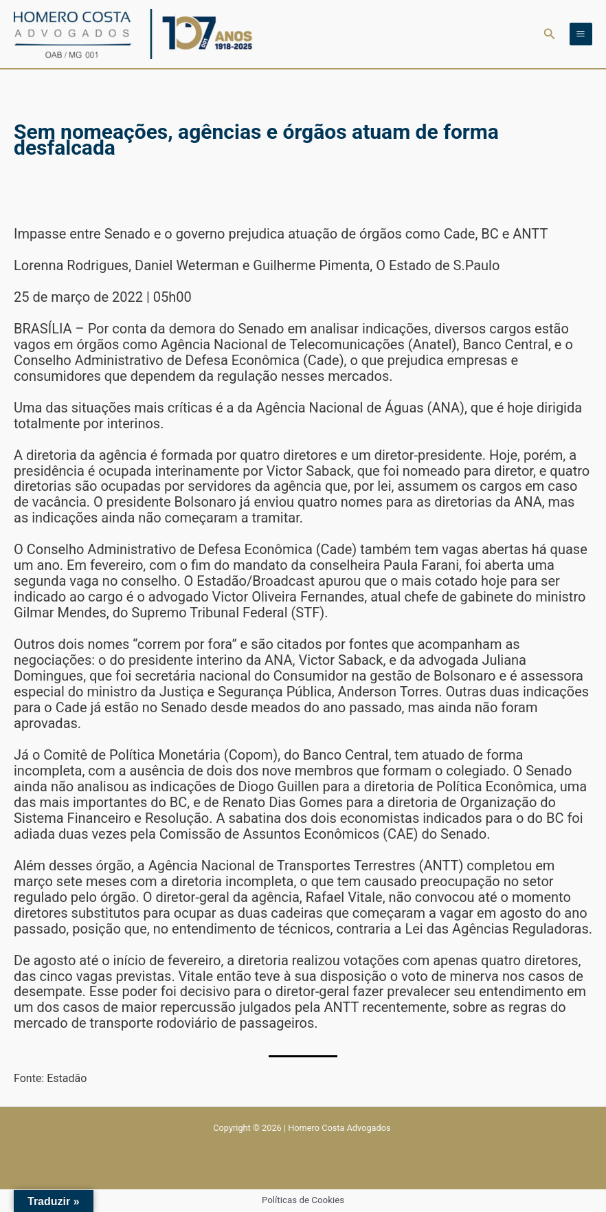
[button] (549, 34)
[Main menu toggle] (581, 34)
